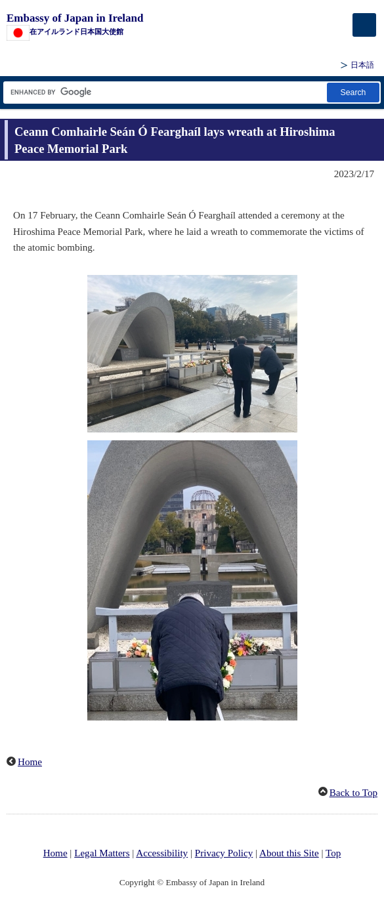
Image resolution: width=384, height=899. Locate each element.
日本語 (362, 65)
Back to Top (353, 792)
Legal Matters (101, 853)
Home (30, 762)
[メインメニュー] (364, 25)
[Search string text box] (164, 92)
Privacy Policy (224, 853)
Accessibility (162, 853)
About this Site (289, 853)
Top (333, 853)
